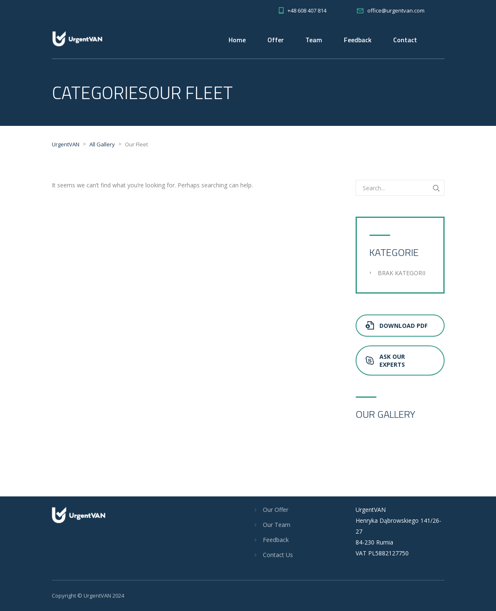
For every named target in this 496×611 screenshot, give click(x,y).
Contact (405, 40)
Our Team (276, 525)
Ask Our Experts (385, 360)
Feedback (357, 40)
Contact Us (278, 555)
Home (237, 40)
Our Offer (275, 510)
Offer (275, 40)
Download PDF (396, 326)
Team (313, 40)
